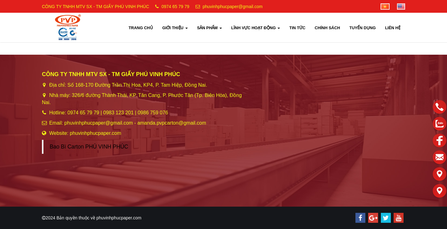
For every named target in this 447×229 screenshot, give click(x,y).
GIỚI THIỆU (175, 27)
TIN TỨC (297, 27)
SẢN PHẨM (209, 27)
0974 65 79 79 (175, 6)
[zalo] (439, 124)
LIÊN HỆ (392, 27)
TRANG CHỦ (141, 27)
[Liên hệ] (439, 174)
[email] (439, 157)
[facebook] (439, 140)
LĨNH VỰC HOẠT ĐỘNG (255, 27)
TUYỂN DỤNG (362, 27)
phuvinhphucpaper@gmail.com (233, 6)
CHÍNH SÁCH (327, 27)
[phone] (439, 107)
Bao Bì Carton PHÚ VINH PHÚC (89, 147)
